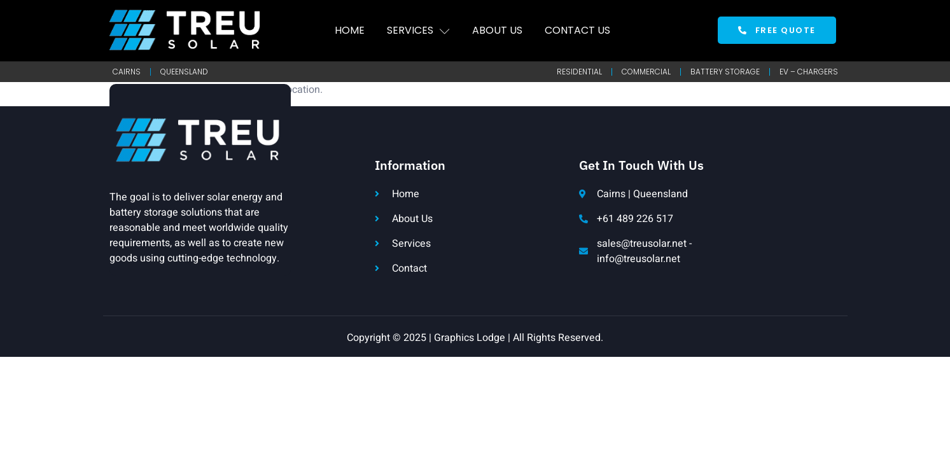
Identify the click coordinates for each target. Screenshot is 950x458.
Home (350, 30)
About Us (497, 30)
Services (418, 30)
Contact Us (577, 30)
